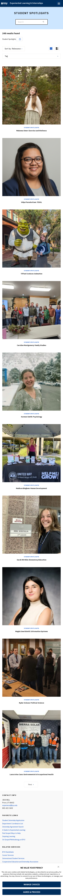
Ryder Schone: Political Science (31, 703)
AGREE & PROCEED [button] (31, 892)
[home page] (4, 3)
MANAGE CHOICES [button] (32, 884)
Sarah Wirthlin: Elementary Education (31, 560)
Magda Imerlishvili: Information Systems (31, 631)
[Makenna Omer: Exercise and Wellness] (31, 95)
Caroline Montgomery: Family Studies (31, 345)
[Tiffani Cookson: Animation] (31, 238)
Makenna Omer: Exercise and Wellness (31, 131)
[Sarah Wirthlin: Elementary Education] (31, 524)
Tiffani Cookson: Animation (31, 274)
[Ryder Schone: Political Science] (31, 667)
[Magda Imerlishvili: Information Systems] (31, 596)
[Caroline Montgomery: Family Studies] (31, 310)
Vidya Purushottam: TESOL (31, 202)
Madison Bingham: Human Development (31, 488)
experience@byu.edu (9, 805)
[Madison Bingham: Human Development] (31, 453)
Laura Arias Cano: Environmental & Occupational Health (31, 774)
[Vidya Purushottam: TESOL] (31, 167)
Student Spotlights (31, 127)
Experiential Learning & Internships (26, 3)
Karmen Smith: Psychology (31, 417)
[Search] (31, 22)
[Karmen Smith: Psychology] (31, 381)
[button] (58, 866)
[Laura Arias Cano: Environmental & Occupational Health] (31, 739)
